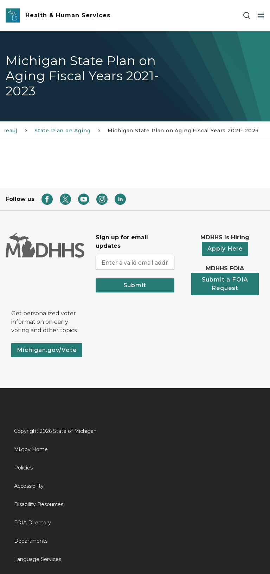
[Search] (247, 15)
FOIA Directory (32, 522)
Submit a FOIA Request (225, 283)
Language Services (37, 559)
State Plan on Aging (62, 130)
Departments (30, 541)
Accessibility (29, 486)
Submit (134, 285)
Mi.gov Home (31, 449)
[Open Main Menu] (261, 15)
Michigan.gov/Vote (47, 350)
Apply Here (225, 248)
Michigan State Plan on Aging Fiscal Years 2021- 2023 (183, 130)
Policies (23, 468)
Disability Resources (38, 504)
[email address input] (135, 263)
